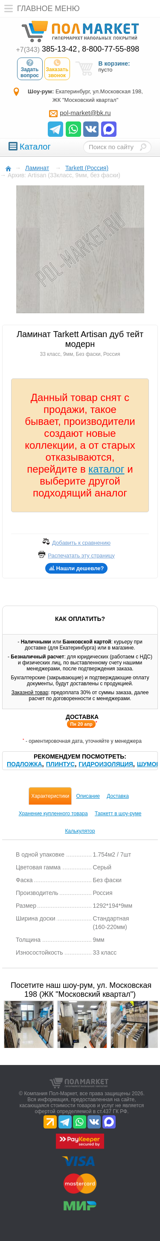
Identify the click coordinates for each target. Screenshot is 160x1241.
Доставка (118, 796)
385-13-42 (46, 49)
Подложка (24, 764)
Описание (88, 796)
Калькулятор (80, 831)
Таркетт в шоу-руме (118, 814)
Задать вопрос (29, 68)
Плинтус (60, 764)
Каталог (30, 146)
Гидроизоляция (106, 764)
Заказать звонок (57, 68)
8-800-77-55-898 (110, 49)
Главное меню (40, 8)
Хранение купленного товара (53, 814)
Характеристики (50, 796)
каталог (106, 469)
